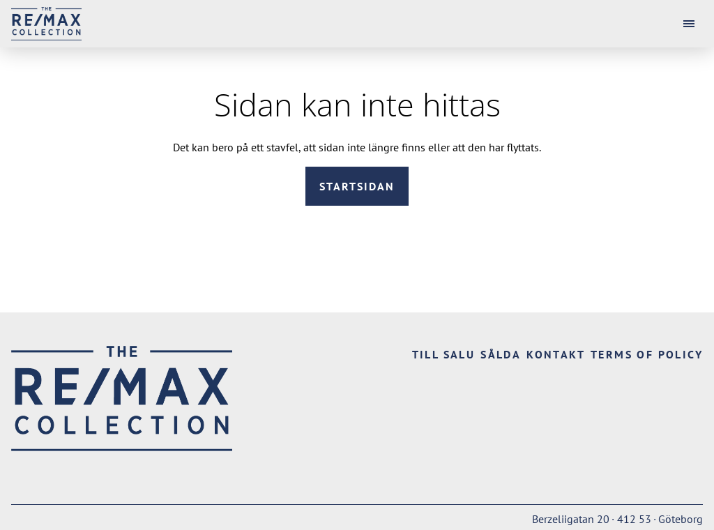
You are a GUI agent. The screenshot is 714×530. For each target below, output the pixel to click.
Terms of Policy (647, 354)
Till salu (444, 354)
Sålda (500, 354)
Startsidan (356, 186)
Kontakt (555, 354)
